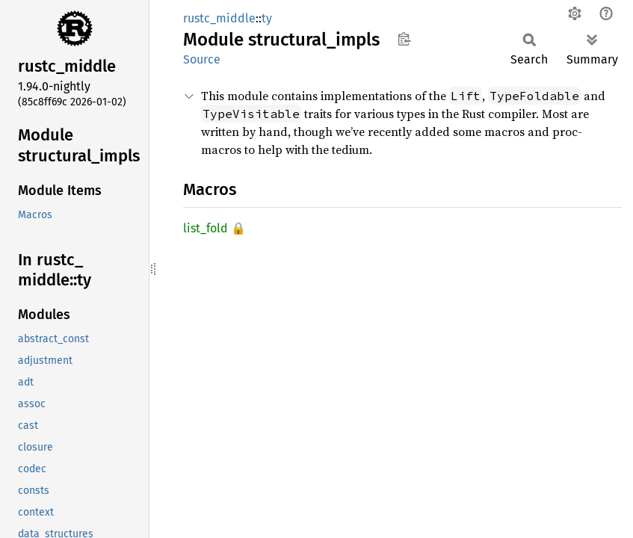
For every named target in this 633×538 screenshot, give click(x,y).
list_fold (205, 228)
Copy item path (404, 39)
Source (201, 59)
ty (267, 18)
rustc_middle (219, 18)
